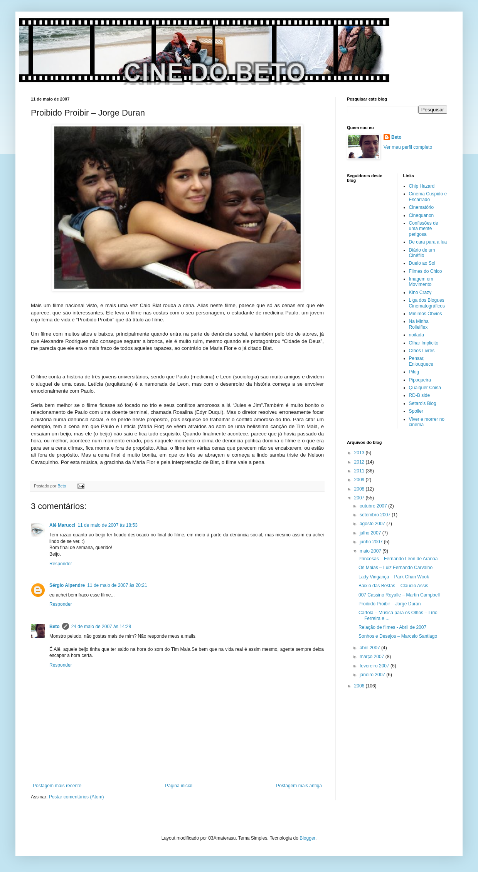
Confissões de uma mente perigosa (423, 228)
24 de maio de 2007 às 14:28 (101, 626)
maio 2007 (371, 551)
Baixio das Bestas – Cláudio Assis (393, 585)
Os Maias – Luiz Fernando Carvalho (395, 567)
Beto (54, 626)
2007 (360, 498)
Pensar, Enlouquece (421, 361)
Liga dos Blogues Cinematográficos (427, 302)
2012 (360, 462)
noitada (416, 335)
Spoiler (416, 411)
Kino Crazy (420, 292)
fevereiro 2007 (375, 666)
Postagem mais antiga (299, 785)
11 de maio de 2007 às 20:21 (117, 585)
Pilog (414, 372)
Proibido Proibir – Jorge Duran (389, 604)
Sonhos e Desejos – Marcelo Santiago (397, 636)
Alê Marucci (62, 525)
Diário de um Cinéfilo (422, 252)
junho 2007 (372, 541)
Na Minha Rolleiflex (419, 324)
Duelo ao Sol (422, 263)
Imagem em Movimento (421, 281)
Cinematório (421, 207)
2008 (360, 489)
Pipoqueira (420, 380)
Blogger (307, 838)
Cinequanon (421, 215)
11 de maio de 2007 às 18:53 (107, 525)
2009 (360, 479)
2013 (360, 452)
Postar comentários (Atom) (76, 797)
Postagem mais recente (57, 785)
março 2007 (372, 656)
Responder (60, 563)
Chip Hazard (422, 186)
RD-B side (419, 395)
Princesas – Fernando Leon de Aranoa (398, 558)
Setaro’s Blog (422, 403)
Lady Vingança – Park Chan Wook (393, 577)
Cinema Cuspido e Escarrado (428, 196)
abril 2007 (370, 647)
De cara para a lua (428, 242)
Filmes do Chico (425, 271)
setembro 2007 (376, 514)
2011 (360, 471)
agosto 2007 (373, 523)
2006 (360, 686)
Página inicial (178, 785)
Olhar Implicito (424, 343)
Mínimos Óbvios (425, 313)
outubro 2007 (374, 506)
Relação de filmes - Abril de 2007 (392, 627)
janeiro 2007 (373, 674)
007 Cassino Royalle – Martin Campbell (399, 595)
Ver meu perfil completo (408, 147)
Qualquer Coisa (425, 387)
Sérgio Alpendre (67, 585)
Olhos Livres (422, 350)
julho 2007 (371, 533)
